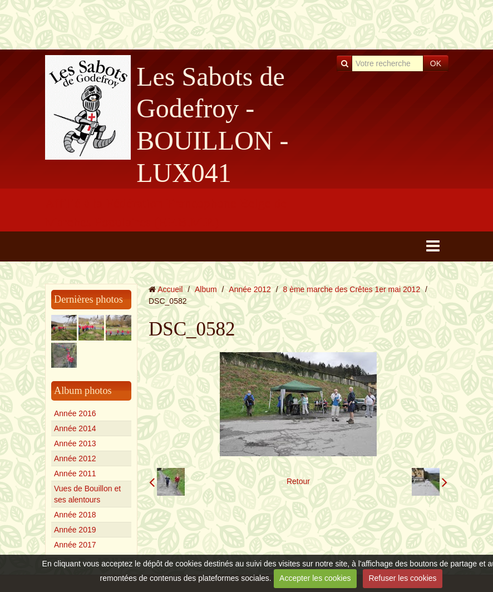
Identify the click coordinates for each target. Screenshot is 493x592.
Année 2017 (75, 544)
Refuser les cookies (402, 578)
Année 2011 (75, 473)
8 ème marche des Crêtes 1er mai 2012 (352, 289)
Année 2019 (75, 529)
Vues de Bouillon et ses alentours (87, 494)
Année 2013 (75, 443)
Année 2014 (75, 428)
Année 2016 (75, 413)
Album (206, 289)
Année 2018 (75, 514)
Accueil (170, 289)
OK (435, 63)
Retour (298, 481)
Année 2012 (75, 458)
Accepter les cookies (315, 578)
